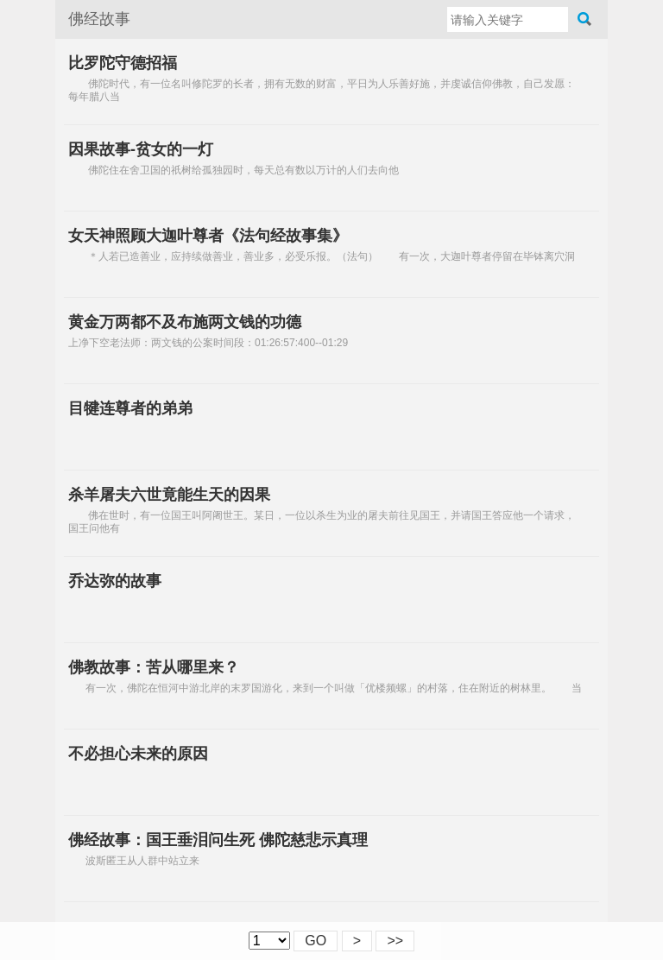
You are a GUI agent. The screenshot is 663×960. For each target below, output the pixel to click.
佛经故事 (99, 19)
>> (395, 940)
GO (315, 940)
